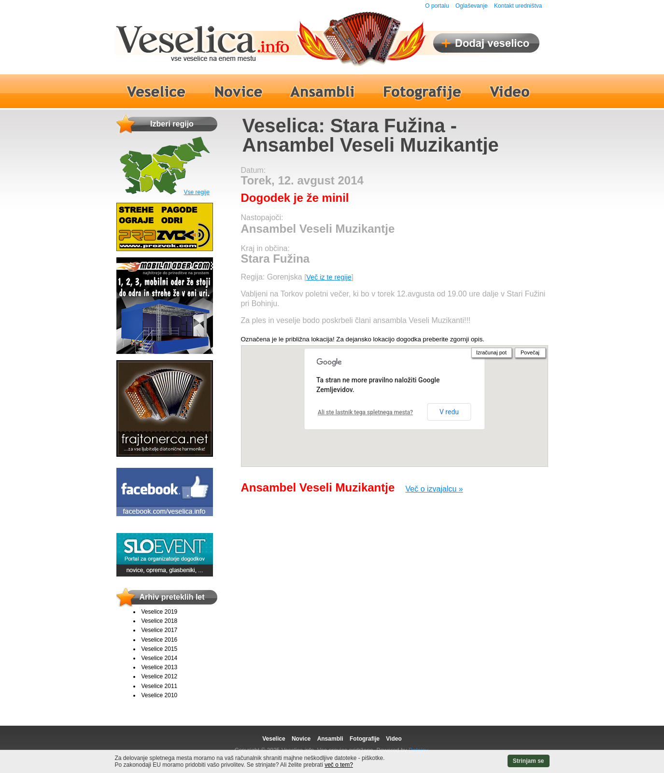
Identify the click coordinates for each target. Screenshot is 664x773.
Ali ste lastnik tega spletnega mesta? (365, 412)
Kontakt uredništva (518, 5)
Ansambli (330, 738)
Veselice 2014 (159, 658)
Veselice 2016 (159, 639)
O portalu (437, 5)
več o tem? (339, 764)
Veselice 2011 (159, 686)
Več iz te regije (329, 277)
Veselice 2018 (159, 621)
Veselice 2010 (159, 695)
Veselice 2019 (159, 611)
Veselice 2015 (159, 649)
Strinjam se (528, 761)
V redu (449, 412)
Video (393, 738)
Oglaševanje (471, 5)
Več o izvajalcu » (434, 489)
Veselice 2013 (159, 667)
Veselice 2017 (159, 630)
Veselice (273, 738)
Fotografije (365, 738)
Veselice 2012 (159, 676)
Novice (301, 738)
